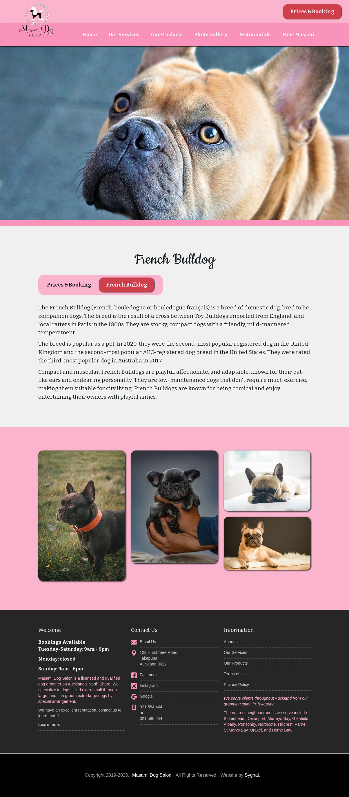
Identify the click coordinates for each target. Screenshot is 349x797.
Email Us (148, 641)
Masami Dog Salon (151, 775)
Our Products (167, 34)
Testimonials (255, 34)
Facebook (148, 674)
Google (146, 696)
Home (89, 34)
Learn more (49, 724)
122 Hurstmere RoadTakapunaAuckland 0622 (158, 658)
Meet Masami (298, 34)
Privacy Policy (236, 684)
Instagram (149, 685)
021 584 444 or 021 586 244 (151, 713)
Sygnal (252, 775)
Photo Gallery (210, 34)
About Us (232, 641)
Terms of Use (236, 674)
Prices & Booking (312, 11)
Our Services (124, 34)
